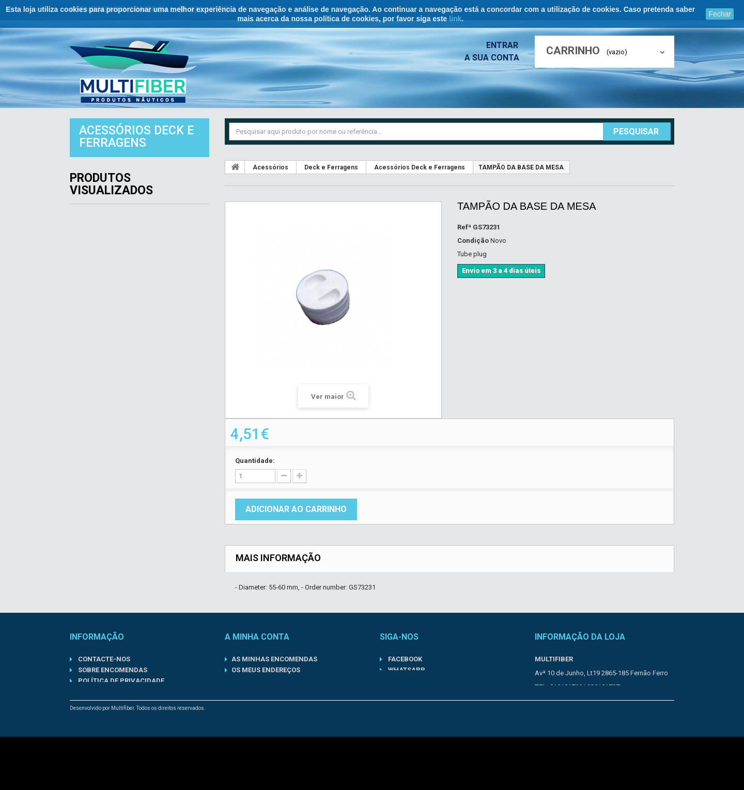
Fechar (719, 14)
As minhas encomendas (274, 659)
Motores (99, 311)
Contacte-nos (103, 659)
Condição (473, 240)
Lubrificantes (111, 288)
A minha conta (257, 637)
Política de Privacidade (120, 681)
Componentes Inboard (130, 220)
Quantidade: (255, 460)
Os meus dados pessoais (274, 681)
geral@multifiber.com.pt (595, 701)
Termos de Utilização (116, 691)
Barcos (96, 197)
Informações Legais (113, 713)
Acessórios (105, 174)
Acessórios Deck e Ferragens (419, 167)
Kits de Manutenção (125, 265)
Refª (464, 227)
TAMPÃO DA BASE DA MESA (165, 392)
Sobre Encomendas (111, 670)
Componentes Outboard (135, 242)
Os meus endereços (265, 670)
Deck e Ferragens (331, 167)
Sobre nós (95, 702)
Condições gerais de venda (126, 724)
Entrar (505, 45)
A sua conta (494, 58)
